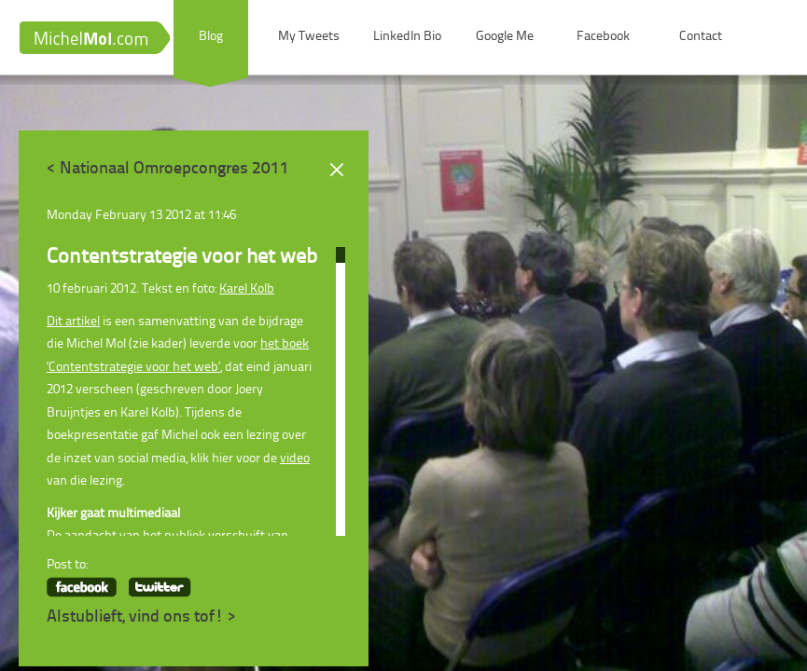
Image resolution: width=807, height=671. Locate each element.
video (295, 459)
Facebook (603, 37)
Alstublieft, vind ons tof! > (142, 617)
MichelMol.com (94, 37)
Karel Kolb (246, 289)
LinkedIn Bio (407, 37)
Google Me (505, 37)
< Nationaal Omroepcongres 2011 (168, 169)
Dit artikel (73, 322)
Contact (700, 37)
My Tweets (309, 37)
